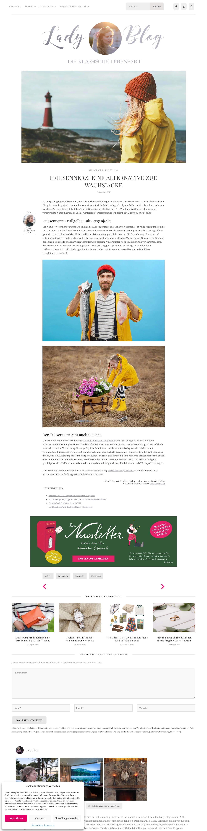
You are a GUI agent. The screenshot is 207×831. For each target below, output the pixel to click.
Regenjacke (79, 576)
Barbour (48, 576)
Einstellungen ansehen (67, 818)
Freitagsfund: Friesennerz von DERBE (65, 503)
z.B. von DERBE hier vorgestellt (99, 440)
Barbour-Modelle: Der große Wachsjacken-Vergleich (72, 495)
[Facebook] (176, 6)
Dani (29, 212)
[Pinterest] (191, 6)
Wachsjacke (96, 576)
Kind (163, 483)
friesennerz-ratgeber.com (121, 470)
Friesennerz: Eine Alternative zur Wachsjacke (103, 181)
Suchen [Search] (157, 6)
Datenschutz (37, 825)
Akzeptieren (16, 818)
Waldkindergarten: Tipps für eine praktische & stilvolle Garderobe (77, 499)
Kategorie (15, 6)
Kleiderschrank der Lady (103, 170)
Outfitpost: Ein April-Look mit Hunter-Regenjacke (70, 507)
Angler (157, 483)
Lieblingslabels (47, 6)
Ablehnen (40, 818)
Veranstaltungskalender (74, 6)
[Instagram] (184, 6)
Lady (152, 483)
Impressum (49, 825)
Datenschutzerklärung (159, 732)
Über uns (30, 6)
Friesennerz (63, 576)
